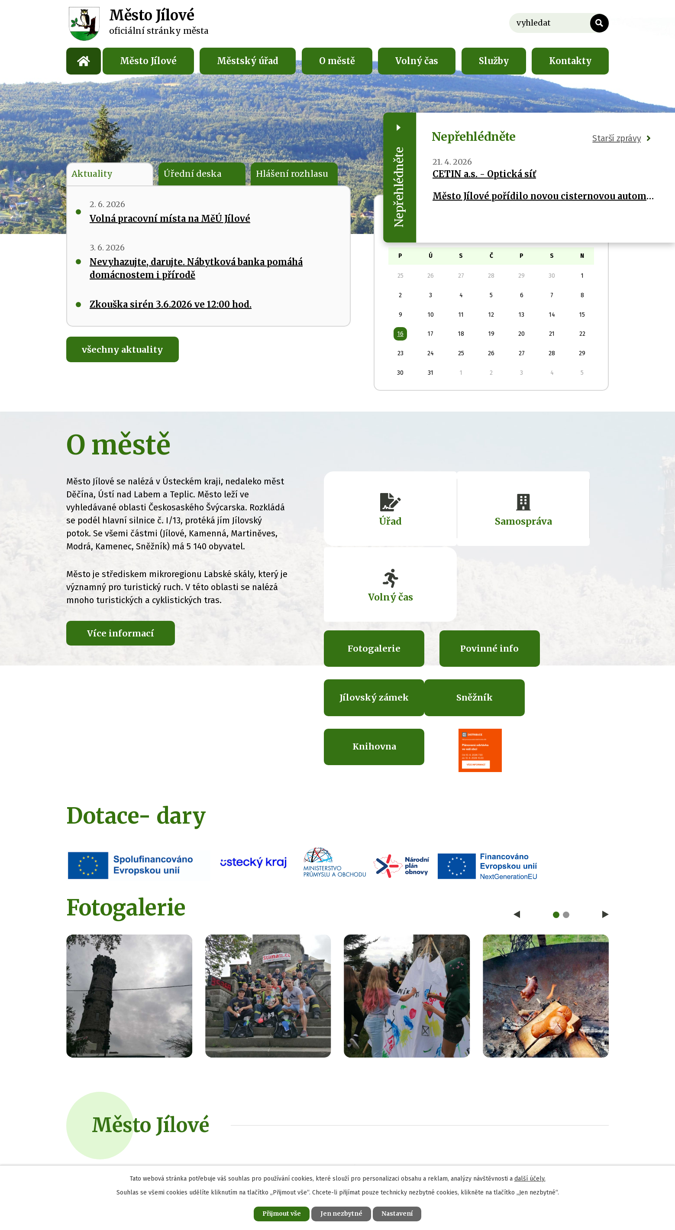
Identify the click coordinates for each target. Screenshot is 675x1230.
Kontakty (570, 60)
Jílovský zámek (566, 590)
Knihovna (466, 633)
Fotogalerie (365, 583)
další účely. (530, 1178)
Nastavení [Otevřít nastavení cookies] (398, 1213)
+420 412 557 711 (261, 1059)
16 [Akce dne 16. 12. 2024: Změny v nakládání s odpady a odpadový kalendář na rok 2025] (400, 334)
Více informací (121, 632)
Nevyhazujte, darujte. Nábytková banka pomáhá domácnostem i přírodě (196, 269)
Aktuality (92, 174)
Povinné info (466, 583)
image (129, 882)
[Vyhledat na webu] (559, 23)
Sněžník (366, 633)
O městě (337, 60)
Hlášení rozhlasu (292, 174)
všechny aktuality (123, 350)
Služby (494, 60)
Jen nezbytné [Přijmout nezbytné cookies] (341, 1213)
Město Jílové (148, 60)
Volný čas (416, 60)
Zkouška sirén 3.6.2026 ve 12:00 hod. (171, 304)
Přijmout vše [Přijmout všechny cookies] (280, 1213)
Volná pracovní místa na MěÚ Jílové (170, 219)
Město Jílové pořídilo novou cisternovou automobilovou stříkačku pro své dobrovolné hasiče (543, 196)
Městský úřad (247, 60)
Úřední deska (192, 174)
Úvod (83, 61)
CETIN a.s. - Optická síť (484, 174)
